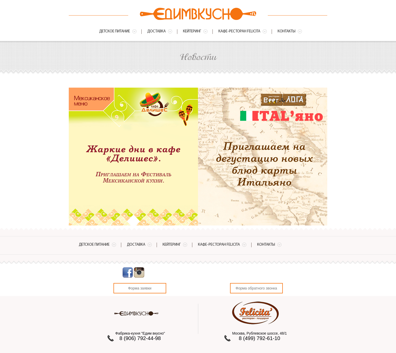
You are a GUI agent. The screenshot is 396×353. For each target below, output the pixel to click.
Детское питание (114, 31)
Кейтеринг (192, 31)
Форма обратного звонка (256, 288)
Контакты (286, 31)
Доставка (156, 31)
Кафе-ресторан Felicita (239, 31)
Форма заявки (139, 288)
